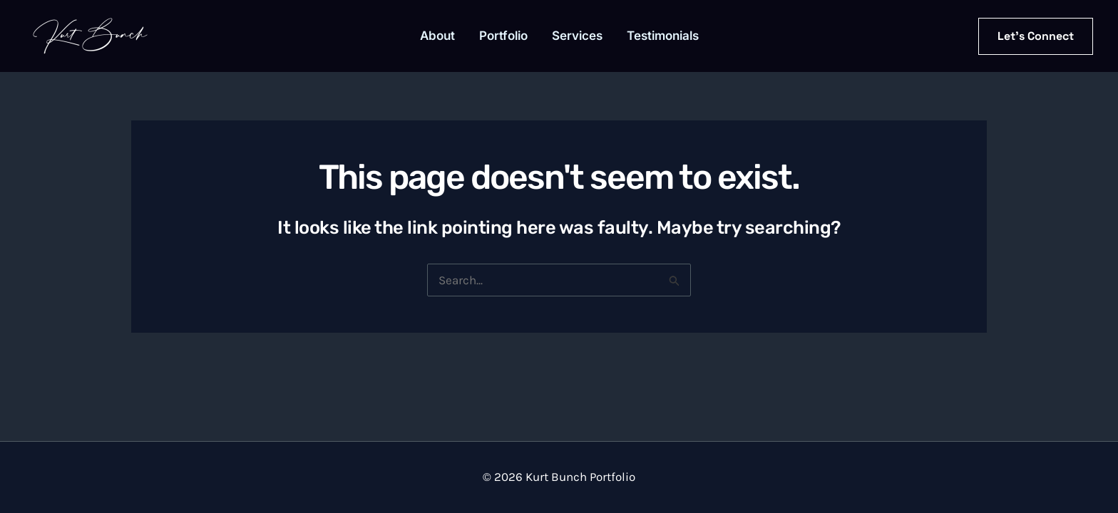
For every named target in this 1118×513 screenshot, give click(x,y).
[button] (1035, 36)
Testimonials (663, 35)
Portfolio (503, 35)
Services (577, 35)
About (437, 35)
